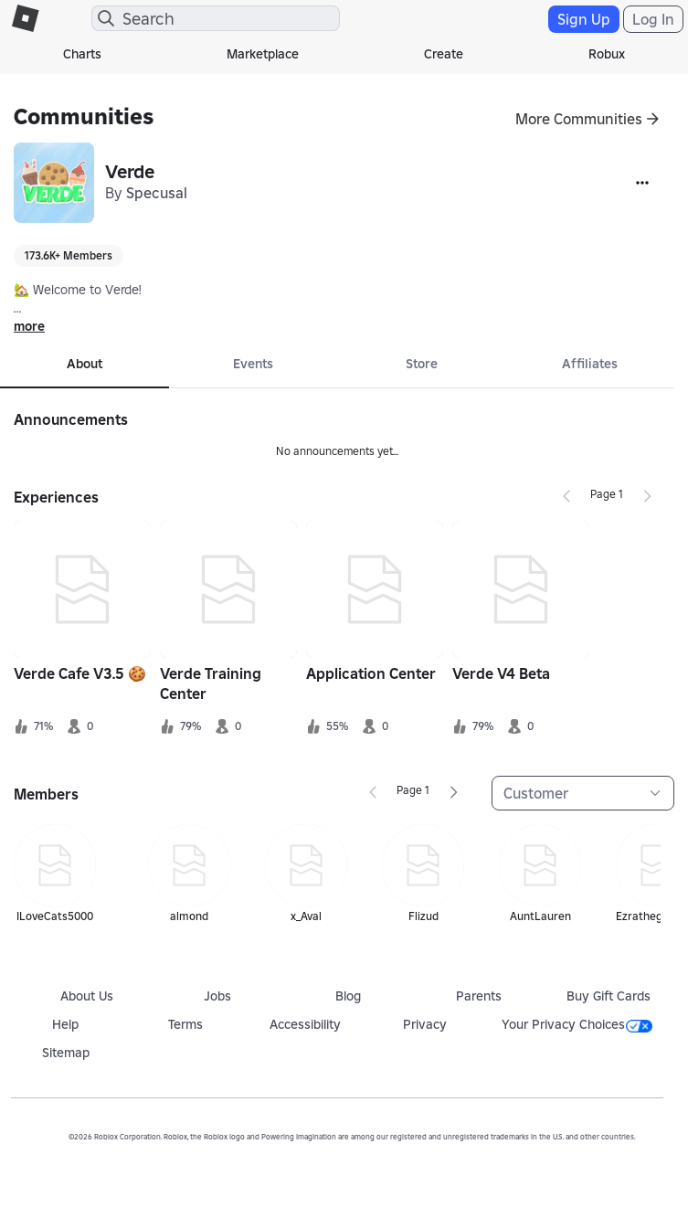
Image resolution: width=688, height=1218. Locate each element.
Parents (479, 996)
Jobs (217, 996)
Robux (606, 54)
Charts (82, 54)
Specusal (156, 193)
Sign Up (583, 19)
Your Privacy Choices (577, 1024)
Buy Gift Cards (608, 996)
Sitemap (66, 1052)
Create (443, 54)
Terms (185, 1024)
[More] (642, 182)
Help (65, 1024)
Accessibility (305, 1024)
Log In (653, 19)
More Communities (578, 118)
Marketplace (263, 54)
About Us (86, 996)
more (29, 326)
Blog (348, 996)
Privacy (425, 1024)
